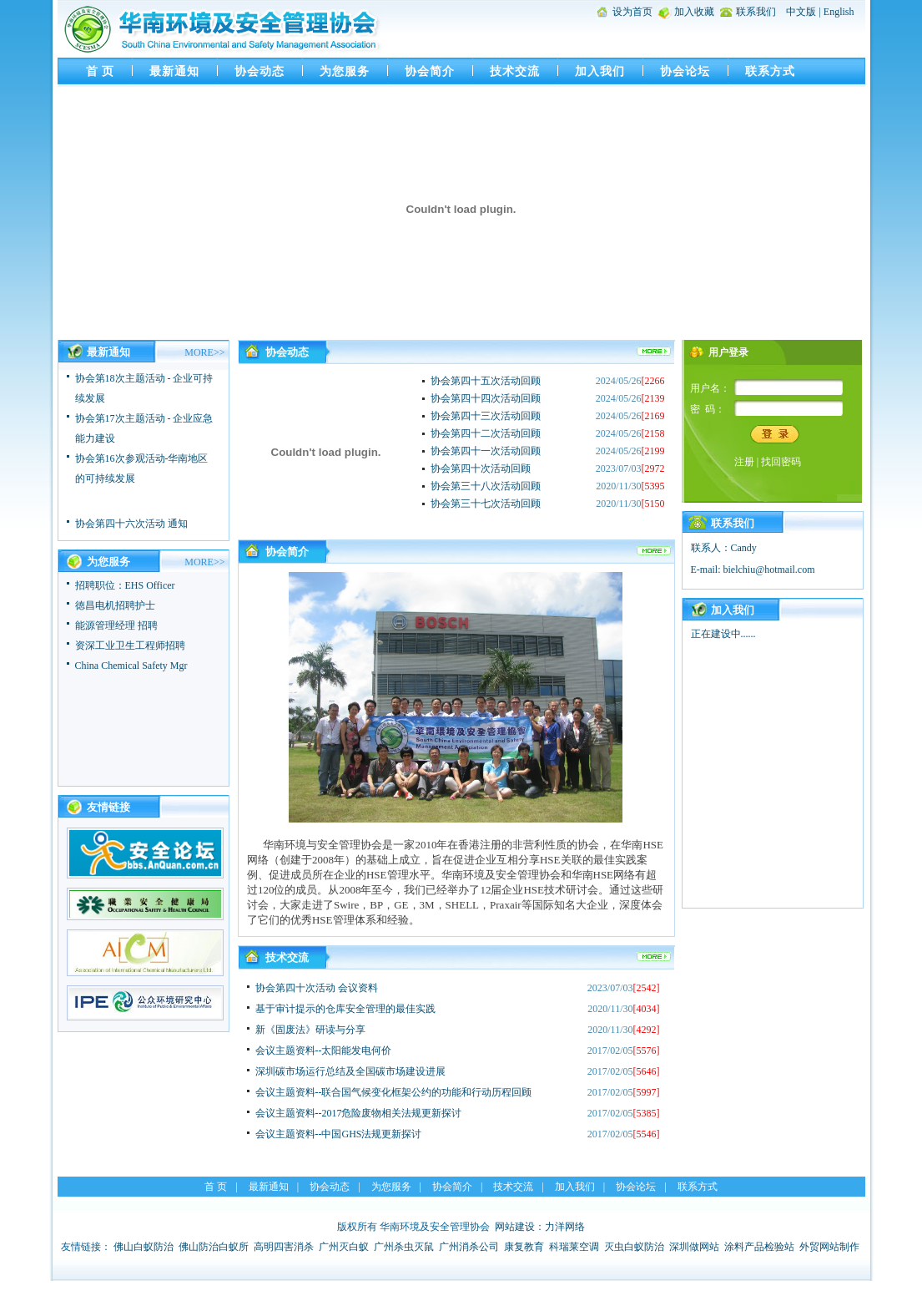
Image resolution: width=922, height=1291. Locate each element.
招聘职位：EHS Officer (125, 585)
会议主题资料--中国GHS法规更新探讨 (338, 1134)
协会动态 (259, 71)
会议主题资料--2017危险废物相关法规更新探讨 (358, 1113)
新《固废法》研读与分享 (310, 1029)
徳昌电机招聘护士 (115, 605)
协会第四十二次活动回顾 (486, 433)
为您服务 (345, 71)
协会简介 (430, 71)
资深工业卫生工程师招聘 (130, 645)
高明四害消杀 (284, 1247)
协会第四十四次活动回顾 (486, 398)
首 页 (100, 71)
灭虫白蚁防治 (634, 1247)
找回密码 (781, 462)
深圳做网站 (694, 1247)
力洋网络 (565, 1227)
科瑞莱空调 (574, 1247)
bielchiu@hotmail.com (769, 569)
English (839, 12)
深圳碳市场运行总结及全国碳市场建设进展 (350, 1071)
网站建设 (515, 1227)
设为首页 (632, 12)
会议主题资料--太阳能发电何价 (323, 1050)
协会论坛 (685, 71)
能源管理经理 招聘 (116, 625)
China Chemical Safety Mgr (131, 665)
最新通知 (174, 71)
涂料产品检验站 (759, 1247)
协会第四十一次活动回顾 (486, 451)
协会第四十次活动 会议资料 (316, 988)
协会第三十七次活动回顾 (486, 503)
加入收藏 (694, 12)
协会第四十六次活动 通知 (131, 527)
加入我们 (600, 71)
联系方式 (770, 71)
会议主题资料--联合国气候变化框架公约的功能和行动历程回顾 (393, 1092)
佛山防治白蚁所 (214, 1247)
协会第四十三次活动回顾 (486, 416)
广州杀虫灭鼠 (404, 1247)
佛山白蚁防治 (143, 1247)
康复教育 (524, 1247)
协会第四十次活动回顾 (481, 468)
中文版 (801, 12)
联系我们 (756, 12)
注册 (744, 462)
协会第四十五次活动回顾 (486, 381)
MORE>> (204, 352)
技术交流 (515, 71)
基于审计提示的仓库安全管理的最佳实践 (345, 1009)
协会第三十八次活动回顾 (486, 486)
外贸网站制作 (829, 1247)
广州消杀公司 (469, 1247)
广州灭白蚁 (344, 1247)
